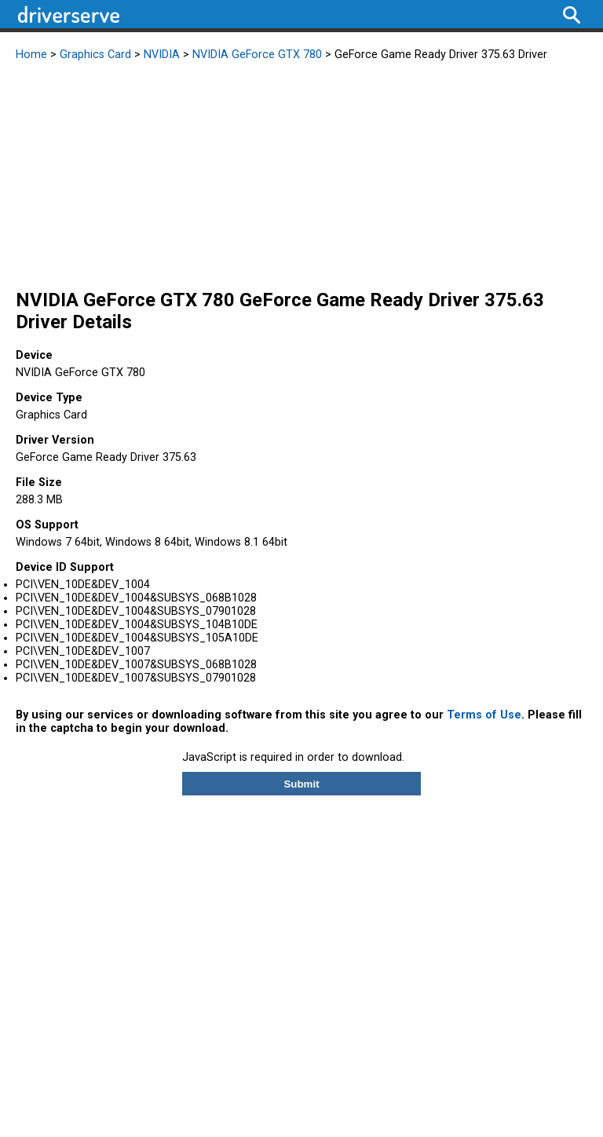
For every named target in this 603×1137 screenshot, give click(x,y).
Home (31, 54)
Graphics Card (95, 54)
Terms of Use (484, 715)
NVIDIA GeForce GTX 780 (257, 54)
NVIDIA (162, 54)
